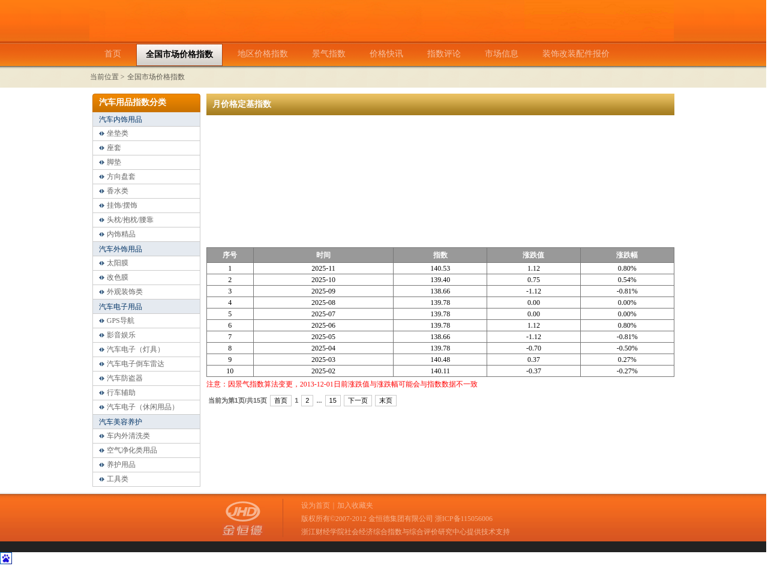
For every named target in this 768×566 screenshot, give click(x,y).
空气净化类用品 (132, 450)
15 (333, 400)
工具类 (117, 479)
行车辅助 (121, 392)
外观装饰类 (125, 292)
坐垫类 (117, 133)
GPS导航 (120, 320)
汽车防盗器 (125, 378)
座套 (114, 147)
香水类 (117, 191)
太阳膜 (117, 263)
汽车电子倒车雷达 (135, 364)
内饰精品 (121, 234)
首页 (280, 400)
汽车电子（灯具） (135, 349)
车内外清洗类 (128, 436)
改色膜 (117, 277)
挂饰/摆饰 (122, 205)
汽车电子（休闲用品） (143, 407)
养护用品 (121, 464)
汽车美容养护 (120, 422)
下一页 (358, 400)
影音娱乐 (121, 335)
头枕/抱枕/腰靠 (130, 219)
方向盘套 (121, 176)
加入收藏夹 (355, 505)
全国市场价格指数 (156, 77)
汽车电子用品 (120, 307)
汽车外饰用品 (120, 249)
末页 (385, 400)
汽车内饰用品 (120, 119)
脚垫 (114, 162)
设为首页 (315, 505)
